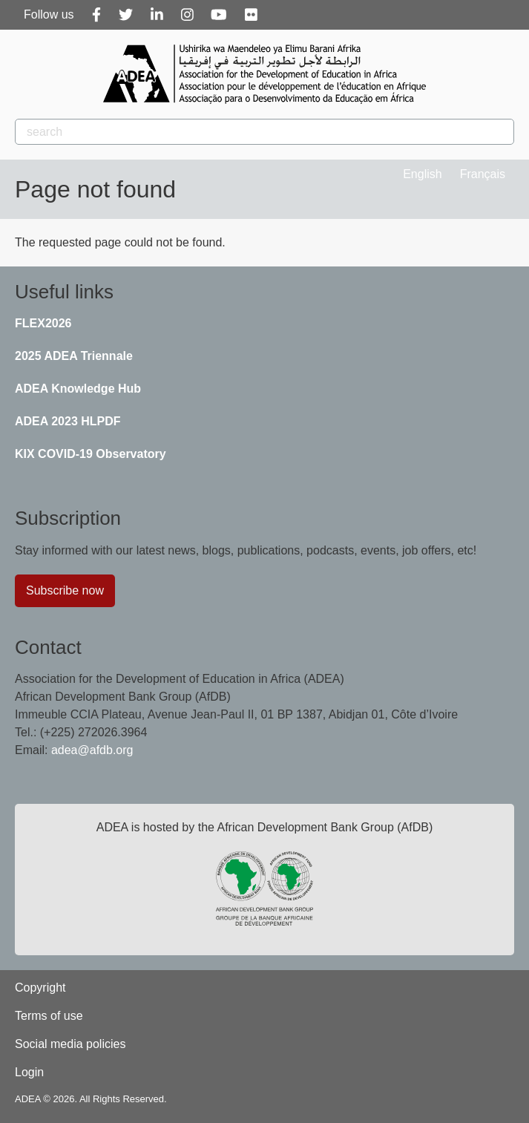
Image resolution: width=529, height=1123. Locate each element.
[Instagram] (187, 15)
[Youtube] (219, 15)
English (422, 174)
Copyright (40, 987)
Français (482, 174)
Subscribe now (65, 590)
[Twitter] (126, 15)
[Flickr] (251, 15)
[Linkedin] (157, 15)
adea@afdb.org (92, 750)
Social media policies (70, 1044)
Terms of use (49, 1015)
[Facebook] (96, 15)
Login (29, 1072)
